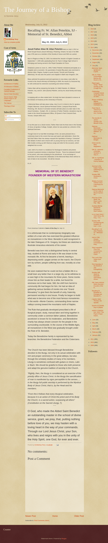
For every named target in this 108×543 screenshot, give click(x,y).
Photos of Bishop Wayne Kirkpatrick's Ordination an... (98, 102)
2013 (92, 44)
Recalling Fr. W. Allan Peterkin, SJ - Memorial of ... (97, 231)
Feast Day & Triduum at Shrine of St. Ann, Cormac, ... (97, 111)
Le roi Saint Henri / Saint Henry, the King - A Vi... (98, 216)
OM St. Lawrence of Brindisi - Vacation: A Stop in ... (97, 152)
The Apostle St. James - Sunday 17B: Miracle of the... (98, 120)
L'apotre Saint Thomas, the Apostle (97, 300)
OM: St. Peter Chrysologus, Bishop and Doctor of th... (97, 77)
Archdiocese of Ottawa (11, 86)
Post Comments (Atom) (41, 520)
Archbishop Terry (12, 39)
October (95, 56)
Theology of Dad (9, 106)
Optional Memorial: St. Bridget (97, 138)
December (95, 50)
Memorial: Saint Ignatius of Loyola (97, 69)
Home (55, 516)
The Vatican (8, 103)
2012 (92, 47)
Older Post (79, 516)
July (93, 65)
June (94, 319)
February (95, 332)
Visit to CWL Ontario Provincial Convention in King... (97, 241)
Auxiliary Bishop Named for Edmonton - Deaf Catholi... (97, 208)
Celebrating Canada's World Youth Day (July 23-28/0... (98, 94)
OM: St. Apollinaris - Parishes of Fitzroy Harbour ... (98, 160)
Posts (8, 116)
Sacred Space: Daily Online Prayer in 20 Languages (10, 98)
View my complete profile (12, 42)
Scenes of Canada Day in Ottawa (98, 306)
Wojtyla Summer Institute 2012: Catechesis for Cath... (97, 183)
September (96, 59)
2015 (92, 38)
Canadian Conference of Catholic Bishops (12, 90)
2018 (92, 29)
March (94, 329)
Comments (9, 119)
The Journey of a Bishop (37, 9)
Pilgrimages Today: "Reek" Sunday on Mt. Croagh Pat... (97, 85)
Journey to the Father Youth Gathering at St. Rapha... (98, 168)
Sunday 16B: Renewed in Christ (96, 176)
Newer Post (30, 516)
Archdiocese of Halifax (11, 84)
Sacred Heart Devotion (11, 94)
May (93, 323)
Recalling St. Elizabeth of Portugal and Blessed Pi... (97, 293)
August (94, 62)
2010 (92, 342)
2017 (92, 32)
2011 (92, 339)
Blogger (64, 538)
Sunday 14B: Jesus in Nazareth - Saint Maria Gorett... (96, 276)
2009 (92, 345)
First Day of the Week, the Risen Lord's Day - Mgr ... (97, 200)
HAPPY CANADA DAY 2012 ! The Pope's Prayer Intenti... (98, 313)
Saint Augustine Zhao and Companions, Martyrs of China (97, 251)
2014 (92, 41)
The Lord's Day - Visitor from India (97, 259)
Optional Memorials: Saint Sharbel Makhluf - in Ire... (97, 129)
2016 (92, 35)
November (95, 53)
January (95, 335)
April (94, 326)
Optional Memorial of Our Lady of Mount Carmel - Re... (98, 191)
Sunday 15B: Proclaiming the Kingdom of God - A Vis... (98, 223)
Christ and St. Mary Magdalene (96, 144)
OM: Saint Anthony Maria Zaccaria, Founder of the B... (98, 285)
